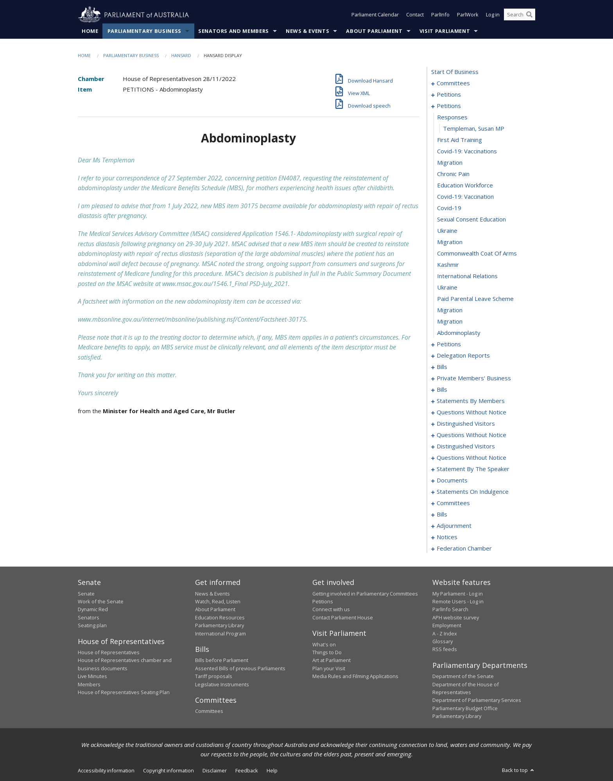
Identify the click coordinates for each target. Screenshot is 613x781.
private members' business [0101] (474, 378)
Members (89, 684)
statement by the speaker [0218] (473, 469)
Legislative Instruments (222, 684)
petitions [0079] (449, 344)
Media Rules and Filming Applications (355, 676)
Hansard (181, 55)
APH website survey (455, 617)
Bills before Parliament (221, 660)
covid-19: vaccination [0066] (465, 197)
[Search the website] (519, 15)
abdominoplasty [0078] (458, 333)
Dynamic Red (93, 609)
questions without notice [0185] (471, 412)
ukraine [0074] (447, 288)
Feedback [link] (246, 770)
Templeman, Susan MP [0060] (473, 129)
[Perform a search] (529, 15)
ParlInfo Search (450, 609)
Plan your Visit (328, 668)
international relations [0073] (467, 276)
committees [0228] (453, 503)
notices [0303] (447, 537)
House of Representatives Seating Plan (124, 692)
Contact (415, 14)
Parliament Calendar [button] (375, 14)
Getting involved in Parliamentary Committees (365, 593)
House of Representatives (109, 652)
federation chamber (464, 548)
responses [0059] (452, 117)
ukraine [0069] (447, 231)
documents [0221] (452, 480)
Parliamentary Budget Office (465, 708)
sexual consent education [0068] (471, 219)
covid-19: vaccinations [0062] (467, 151)
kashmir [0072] (448, 265)
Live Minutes (92, 676)
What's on (324, 644)
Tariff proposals (213, 676)
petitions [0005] (449, 95)
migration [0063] (449, 163)
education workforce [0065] (465, 185)
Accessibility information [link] (106, 770)
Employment (446, 625)
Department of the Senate (463, 676)
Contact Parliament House (342, 617)
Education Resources (220, 617)
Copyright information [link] (168, 770)
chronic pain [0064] (453, 174)
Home (90, 30)
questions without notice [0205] (471, 458)
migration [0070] (449, 242)
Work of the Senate (101, 601)
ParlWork (468, 14)
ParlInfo (440, 14)
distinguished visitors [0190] (466, 424)
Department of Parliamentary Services (476, 700)
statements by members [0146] (471, 401)
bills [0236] (442, 514)
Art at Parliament (331, 660)
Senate (86, 593)
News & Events (307, 30)
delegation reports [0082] (463, 356)
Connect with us (331, 609)
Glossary (442, 641)
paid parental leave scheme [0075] (475, 299)
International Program (220, 633)
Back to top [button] (518, 770)
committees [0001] (453, 83)
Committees (209, 711)
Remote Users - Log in (458, 601)
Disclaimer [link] (215, 770)
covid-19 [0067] (449, 208)
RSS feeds (444, 649)
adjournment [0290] (454, 526)
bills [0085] (442, 367)
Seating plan (92, 625)
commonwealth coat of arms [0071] (477, 253)
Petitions (322, 601)
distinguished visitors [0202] (466, 446)
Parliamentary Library (219, 625)
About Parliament (374, 30)
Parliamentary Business (144, 30)
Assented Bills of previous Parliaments (240, 668)
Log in (493, 14)
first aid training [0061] (459, 140)
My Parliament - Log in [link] (457, 593)
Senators (88, 617)
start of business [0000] (455, 72)
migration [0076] (449, 310)
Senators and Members (233, 30)
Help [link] (272, 770)
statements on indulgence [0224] (473, 492)
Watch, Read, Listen (217, 601)
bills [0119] (442, 390)
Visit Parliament (444, 30)
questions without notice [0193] (471, 435)
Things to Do (327, 652)
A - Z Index (444, 633)
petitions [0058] (449, 106)
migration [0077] (449, 322)
